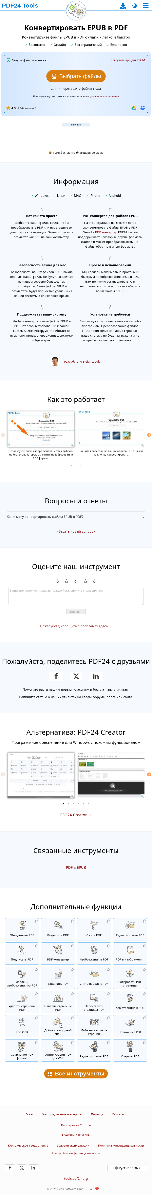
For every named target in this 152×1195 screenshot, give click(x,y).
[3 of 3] (81, 466)
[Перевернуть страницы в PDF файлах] (130, 978)
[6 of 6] (88, 804)
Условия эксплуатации (73, 1145)
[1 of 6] (64, 804)
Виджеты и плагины (76, 1134)
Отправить (76, 611)
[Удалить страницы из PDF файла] (22, 1002)
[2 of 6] (69, 804)
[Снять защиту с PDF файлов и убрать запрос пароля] (94, 978)
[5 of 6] (84, 804)
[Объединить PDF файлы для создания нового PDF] (22, 929)
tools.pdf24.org (76, 1178)
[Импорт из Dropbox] (143, 108)
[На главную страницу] (20, 5)
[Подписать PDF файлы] (22, 953)
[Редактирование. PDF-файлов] (94, 1050)
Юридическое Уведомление (28, 1145)
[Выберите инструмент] (146, 6)
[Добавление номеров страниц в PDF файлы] (94, 1026)
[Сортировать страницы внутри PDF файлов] (94, 1002)
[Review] (76, 596)
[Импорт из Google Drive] (134, 108)
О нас (29, 1114)
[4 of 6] (79, 804)
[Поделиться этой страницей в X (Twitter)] (76, 676)
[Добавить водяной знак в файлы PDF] (58, 1026)
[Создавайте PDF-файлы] (130, 1050)
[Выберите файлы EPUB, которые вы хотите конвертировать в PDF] (76, 76)
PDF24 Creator (73, 815)
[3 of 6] (74, 804)
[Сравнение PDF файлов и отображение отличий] (22, 1050)
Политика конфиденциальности (121, 1145)
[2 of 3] (76, 466)
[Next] (149, 435)
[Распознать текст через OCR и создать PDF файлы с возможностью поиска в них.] (22, 1026)
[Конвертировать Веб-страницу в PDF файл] (130, 1002)
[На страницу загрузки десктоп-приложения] (123, 6)
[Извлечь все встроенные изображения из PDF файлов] (22, 978)
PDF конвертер (106, 232)
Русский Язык (129, 1168)
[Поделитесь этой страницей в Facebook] (56, 676)
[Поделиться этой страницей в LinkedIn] (96, 676)
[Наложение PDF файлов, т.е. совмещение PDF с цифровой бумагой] (130, 1026)
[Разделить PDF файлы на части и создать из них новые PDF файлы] (58, 929)
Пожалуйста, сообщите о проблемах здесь (74, 626)
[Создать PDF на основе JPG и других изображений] (94, 953)
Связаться (119, 1114)
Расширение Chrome (76, 1125)
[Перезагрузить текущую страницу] (76, 10)
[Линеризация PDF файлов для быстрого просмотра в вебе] (58, 1050)
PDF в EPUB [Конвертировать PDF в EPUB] (76, 867)
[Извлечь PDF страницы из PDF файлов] (58, 1002)
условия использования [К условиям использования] (104, 96)
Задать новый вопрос (76, 531)
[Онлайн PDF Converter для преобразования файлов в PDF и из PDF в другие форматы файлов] (58, 953)
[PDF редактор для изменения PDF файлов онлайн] (130, 929)
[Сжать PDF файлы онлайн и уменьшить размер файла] (94, 929)
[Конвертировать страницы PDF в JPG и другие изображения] (130, 953)
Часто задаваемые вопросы (62, 1114)
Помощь (97, 1114)
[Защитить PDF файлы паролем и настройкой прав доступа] (58, 978)
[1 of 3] (71, 466)
